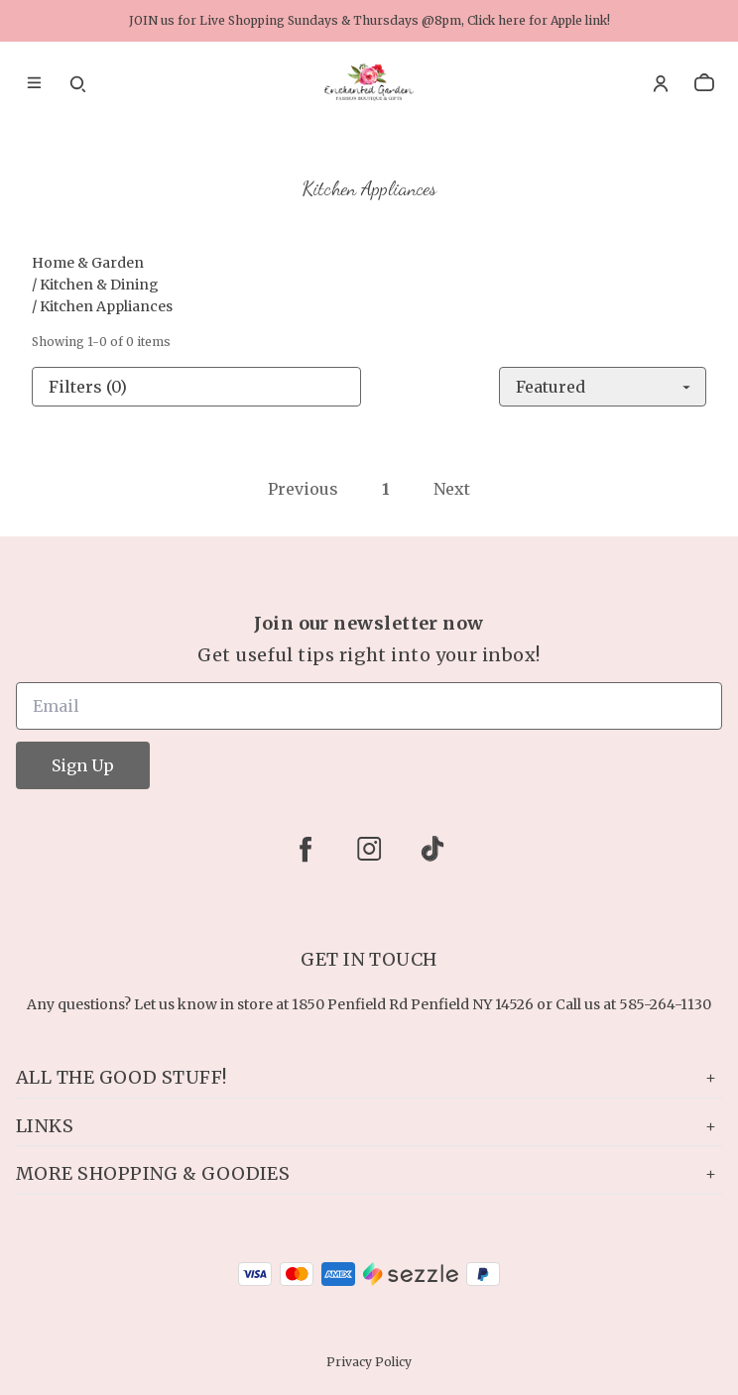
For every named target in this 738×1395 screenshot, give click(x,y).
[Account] (660, 83)
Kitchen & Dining (99, 284)
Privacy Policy (369, 1361)
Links (369, 1125)
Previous (303, 489)
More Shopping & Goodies (369, 1173)
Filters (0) (88, 387)
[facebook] (305, 848)
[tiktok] (432, 848)
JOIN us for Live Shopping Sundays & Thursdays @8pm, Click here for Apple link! (369, 20)
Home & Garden (88, 263)
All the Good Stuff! (369, 1077)
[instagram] (369, 848)
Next (451, 489)
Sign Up (83, 765)
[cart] (704, 83)
